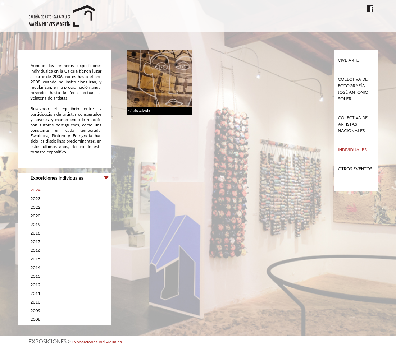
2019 (36, 224)
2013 (36, 276)
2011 (36, 293)
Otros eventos (355, 168)
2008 (36, 319)
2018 (36, 233)
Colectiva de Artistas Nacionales (353, 124)
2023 (36, 198)
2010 (36, 302)
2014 (36, 267)
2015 (36, 259)
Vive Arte (348, 60)
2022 (36, 207)
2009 (36, 310)
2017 (36, 241)
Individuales (352, 149)
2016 (36, 250)
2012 (36, 284)
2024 (36, 190)
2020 (36, 215)
